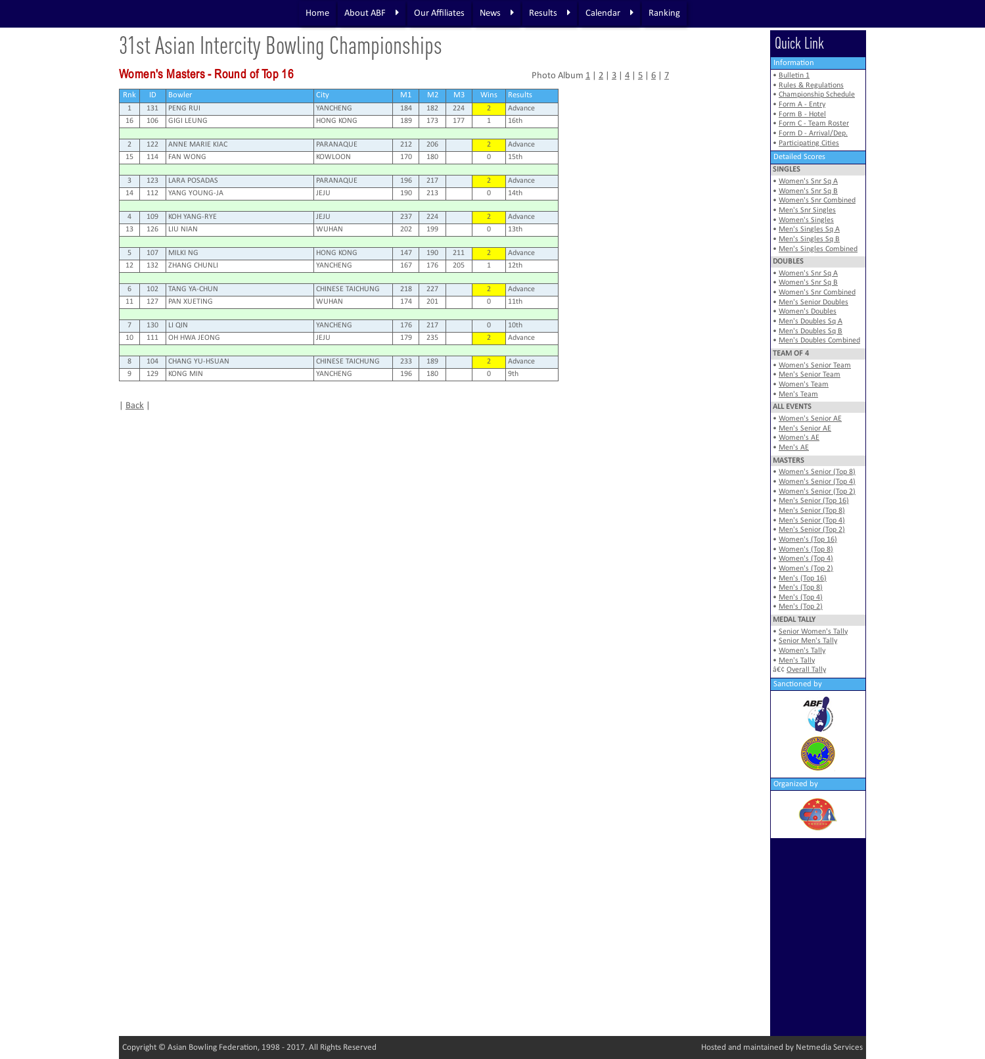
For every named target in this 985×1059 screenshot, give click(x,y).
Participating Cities (809, 143)
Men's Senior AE (805, 429)
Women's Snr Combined (817, 200)
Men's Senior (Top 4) (812, 521)
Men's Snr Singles (807, 210)
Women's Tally (802, 651)
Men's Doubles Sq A (810, 321)
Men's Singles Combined (818, 249)
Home (317, 13)
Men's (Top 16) (803, 578)
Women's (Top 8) (806, 549)
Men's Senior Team (809, 375)
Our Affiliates (439, 13)
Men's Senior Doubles (813, 302)
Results (549, 13)
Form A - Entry (802, 104)
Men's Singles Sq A (809, 229)
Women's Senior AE (810, 419)
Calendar (609, 13)
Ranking (664, 13)
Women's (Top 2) (806, 569)
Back (135, 406)
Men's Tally (797, 661)
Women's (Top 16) (808, 540)
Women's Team (804, 384)
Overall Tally (806, 670)
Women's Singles (806, 220)
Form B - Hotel (802, 114)
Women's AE (799, 438)
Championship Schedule (817, 95)
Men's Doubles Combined (819, 340)
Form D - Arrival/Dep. (813, 133)
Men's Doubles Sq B (810, 331)
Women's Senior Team (815, 365)
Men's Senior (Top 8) (812, 511)
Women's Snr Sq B (808, 191)
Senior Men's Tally (808, 641)
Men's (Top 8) (801, 588)
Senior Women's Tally (813, 632)
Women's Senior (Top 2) (817, 492)
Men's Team (798, 394)
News (497, 13)
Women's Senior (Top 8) (817, 472)
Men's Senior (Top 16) (814, 501)
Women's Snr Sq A (808, 181)
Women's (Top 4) (806, 559)
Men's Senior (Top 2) (812, 530)
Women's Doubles (807, 312)
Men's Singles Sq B (809, 239)
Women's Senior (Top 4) (817, 482)
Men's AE (794, 448)
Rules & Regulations (811, 85)
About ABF (371, 13)
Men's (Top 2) (801, 607)
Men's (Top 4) (801, 597)
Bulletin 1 (794, 76)
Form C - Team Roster (814, 124)
